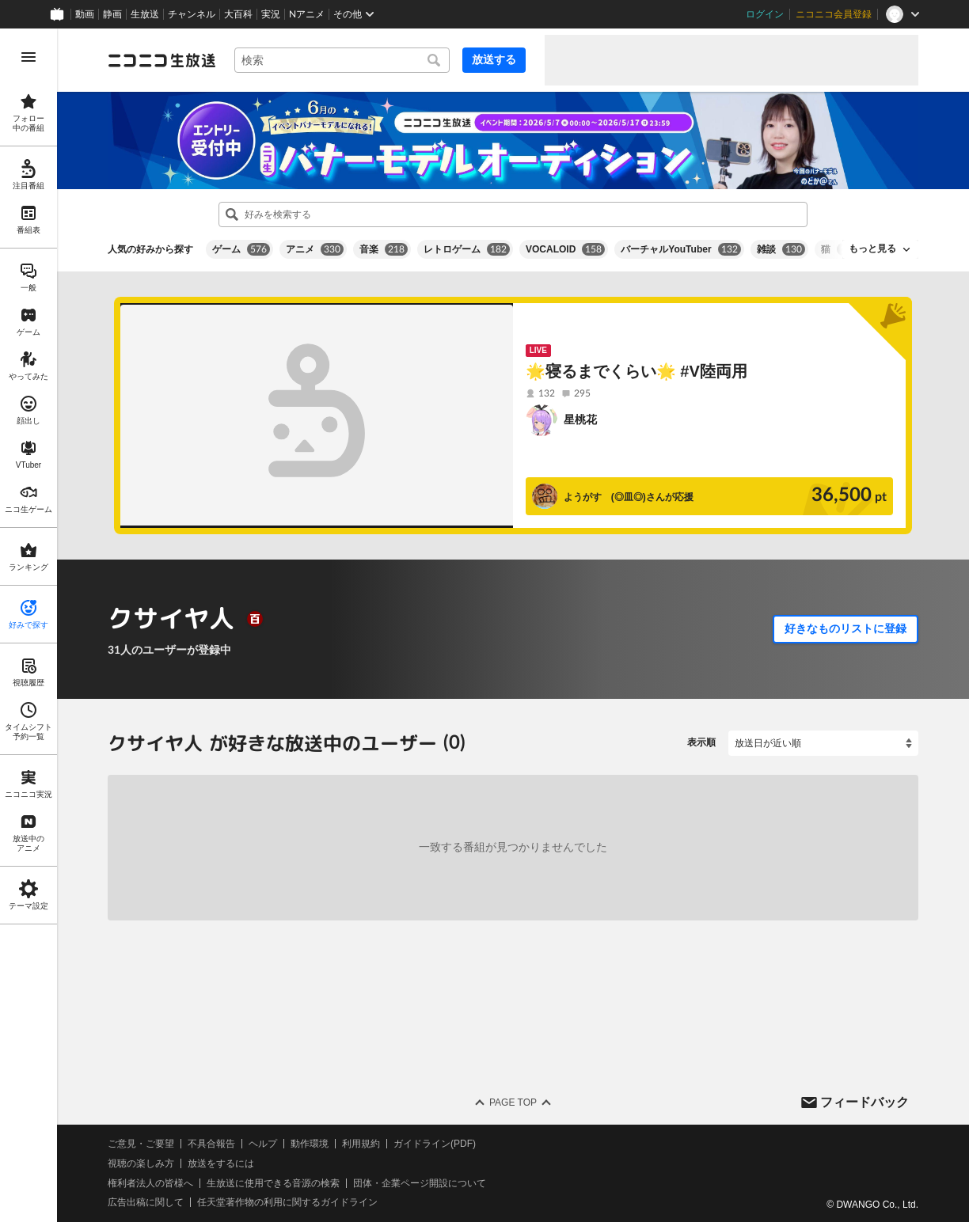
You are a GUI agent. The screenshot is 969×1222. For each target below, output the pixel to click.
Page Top (513, 1102)
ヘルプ (263, 1143)
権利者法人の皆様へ (150, 1182)
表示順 (701, 742)
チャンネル (191, 14)
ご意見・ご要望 (141, 1143)
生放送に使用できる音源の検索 (273, 1182)
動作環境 (310, 1143)
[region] (28, 625)
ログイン (765, 14)
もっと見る (872, 248)
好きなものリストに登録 (845, 628)
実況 (270, 14)
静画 (112, 14)
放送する (494, 59)
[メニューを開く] (28, 57)
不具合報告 (211, 1143)
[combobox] (342, 60)
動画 (84, 14)
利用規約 (361, 1143)
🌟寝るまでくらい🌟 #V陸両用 (636, 371)
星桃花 (580, 419)
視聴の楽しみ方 (141, 1163)
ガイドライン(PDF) (434, 1143)
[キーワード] (342, 60)
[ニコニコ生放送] (161, 60)
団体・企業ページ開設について (419, 1182)
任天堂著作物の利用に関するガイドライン (287, 1202)
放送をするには (221, 1163)
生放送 (145, 14)
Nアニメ (307, 14)
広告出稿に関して (146, 1202)
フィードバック (864, 1101)
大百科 (238, 14)
